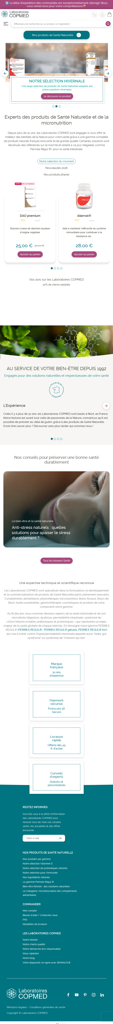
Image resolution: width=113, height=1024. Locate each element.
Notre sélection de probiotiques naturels (45, 868)
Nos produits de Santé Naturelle (56, 35)
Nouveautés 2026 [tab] (56, 168)
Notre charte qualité (34, 944)
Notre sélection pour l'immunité (40, 872)
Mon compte (30, 910)
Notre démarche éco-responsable (41, 949)
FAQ (25, 919)
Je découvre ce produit (62, 96)
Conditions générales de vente (47, 1007)
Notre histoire (30, 939)
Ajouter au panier (30, 254)
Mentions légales (17, 1007)
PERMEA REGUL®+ (30, 629)
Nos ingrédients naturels (36, 877)
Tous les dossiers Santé (56, 560)
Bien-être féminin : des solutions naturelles (46, 886)
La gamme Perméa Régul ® (38, 881)
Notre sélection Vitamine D (38, 863)
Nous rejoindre (31, 953)
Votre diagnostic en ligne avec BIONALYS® (46, 962)
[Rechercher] (61, 23)
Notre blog (29, 958)
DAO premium (30, 215)
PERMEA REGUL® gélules (60, 629)
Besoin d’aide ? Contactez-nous (40, 915)
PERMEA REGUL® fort (92, 629)
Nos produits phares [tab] (56, 174)
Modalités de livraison (35, 924)
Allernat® (84, 215)
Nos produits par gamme (37, 859)
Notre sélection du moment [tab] (56, 161)
